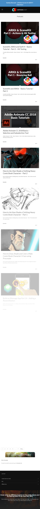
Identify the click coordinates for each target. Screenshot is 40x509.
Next (21, 448)
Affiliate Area (4, 484)
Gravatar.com (19, 463)
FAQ (2, 481)
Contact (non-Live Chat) (6, 478)
